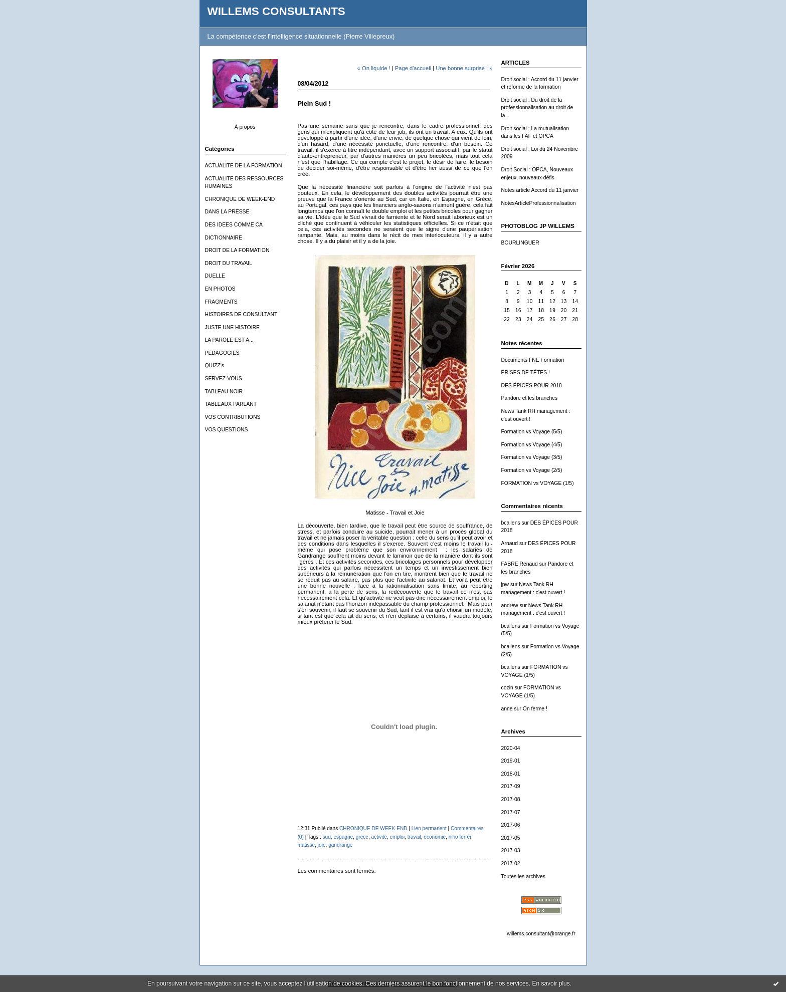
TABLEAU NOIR (224, 391)
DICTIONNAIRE (223, 237)
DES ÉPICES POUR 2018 (531, 385)
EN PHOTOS (220, 289)
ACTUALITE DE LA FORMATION (243, 165)
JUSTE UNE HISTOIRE (232, 327)
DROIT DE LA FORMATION (237, 250)
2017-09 (510, 786)
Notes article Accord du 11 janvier (540, 190)
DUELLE (215, 276)
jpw (505, 584)
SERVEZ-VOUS (223, 378)
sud (327, 837)
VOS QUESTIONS (226, 429)
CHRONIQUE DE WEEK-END (240, 199)
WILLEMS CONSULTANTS (276, 11)
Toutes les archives (523, 876)
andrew (509, 605)
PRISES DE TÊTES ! (525, 372)
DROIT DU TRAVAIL (229, 263)
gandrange (340, 845)
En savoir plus (550, 983)
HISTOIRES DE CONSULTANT (241, 314)
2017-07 (510, 812)
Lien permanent (429, 828)
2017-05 (510, 838)
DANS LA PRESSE (227, 211)
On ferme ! (535, 708)
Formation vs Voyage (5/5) (531, 431)
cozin (507, 687)
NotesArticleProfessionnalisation (538, 203)
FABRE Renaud (519, 564)
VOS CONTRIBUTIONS (233, 417)
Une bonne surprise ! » (464, 68)
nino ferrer (460, 837)
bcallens (510, 523)
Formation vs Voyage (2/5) (531, 470)
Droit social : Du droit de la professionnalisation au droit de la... (537, 107)
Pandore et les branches (529, 398)
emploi (397, 837)
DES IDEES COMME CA (234, 224)
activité (379, 837)
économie (435, 837)
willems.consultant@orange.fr (541, 933)
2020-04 (510, 748)
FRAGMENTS (221, 302)
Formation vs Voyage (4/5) (531, 444)
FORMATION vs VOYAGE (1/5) (537, 483)
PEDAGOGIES (222, 353)
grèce (362, 837)
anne (507, 708)
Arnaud (509, 543)
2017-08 (510, 799)
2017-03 (510, 850)
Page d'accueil (413, 68)
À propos (245, 127)
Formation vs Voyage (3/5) (531, 457)
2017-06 (510, 825)
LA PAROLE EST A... (229, 340)
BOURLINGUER (520, 242)
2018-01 (510, 774)
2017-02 (510, 863)
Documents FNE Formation (532, 360)
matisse (306, 845)
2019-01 (510, 761)
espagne (343, 837)
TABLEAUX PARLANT (231, 404)
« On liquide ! (373, 68)
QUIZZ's (214, 365)
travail (414, 837)
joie (322, 845)
